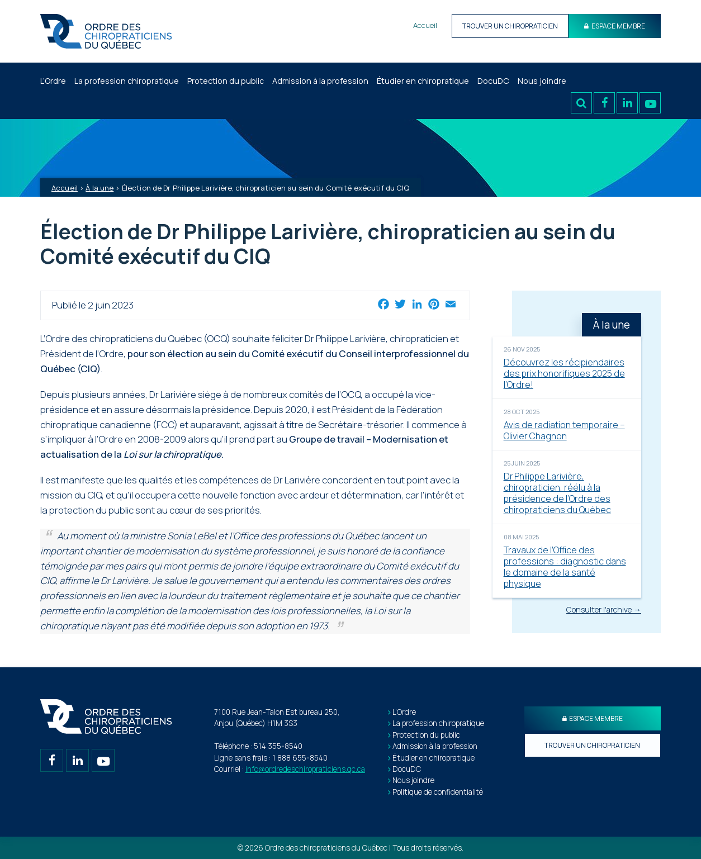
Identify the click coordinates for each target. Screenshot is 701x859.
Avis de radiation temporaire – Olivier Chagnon (564, 430)
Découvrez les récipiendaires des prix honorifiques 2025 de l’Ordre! (564, 373)
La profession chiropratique (126, 80)
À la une (99, 188)
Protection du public (225, 80)
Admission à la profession (320, 80)
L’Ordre (53, 80)
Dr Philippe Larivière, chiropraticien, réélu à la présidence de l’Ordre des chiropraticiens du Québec (557, 493)
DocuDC (493, 80)
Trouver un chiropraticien (510, 26)
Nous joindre (542, 80)
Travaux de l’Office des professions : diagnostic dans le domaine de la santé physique (565, 567)
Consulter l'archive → (603, 609)
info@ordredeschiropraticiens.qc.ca (305, 769)
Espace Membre (614, 26)
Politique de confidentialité (437, 792)
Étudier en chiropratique (423, 80)
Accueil (425, 25)
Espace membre (592, 718)
